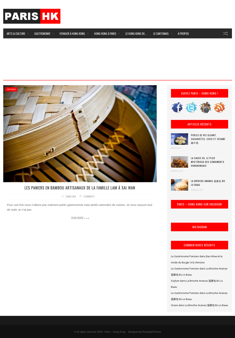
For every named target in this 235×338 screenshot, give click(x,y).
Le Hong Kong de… (135, 33)
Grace (174, 305)
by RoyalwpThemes (150, 331)
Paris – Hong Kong (115, 331)
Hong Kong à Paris (105, 33)
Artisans (11, 89)
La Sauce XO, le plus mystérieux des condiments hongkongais (207, 161)
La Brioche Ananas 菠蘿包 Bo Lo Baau (208, 182)
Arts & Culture (16, 33)
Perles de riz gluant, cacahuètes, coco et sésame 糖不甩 (208, 138)
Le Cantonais (161, 33)
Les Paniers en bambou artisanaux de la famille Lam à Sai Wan (80, 187)
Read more (77, 218)
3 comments (88, 196)
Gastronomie (42, 33)
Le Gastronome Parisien (185, 256)
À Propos (183, 33)
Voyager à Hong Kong (72, 33)
